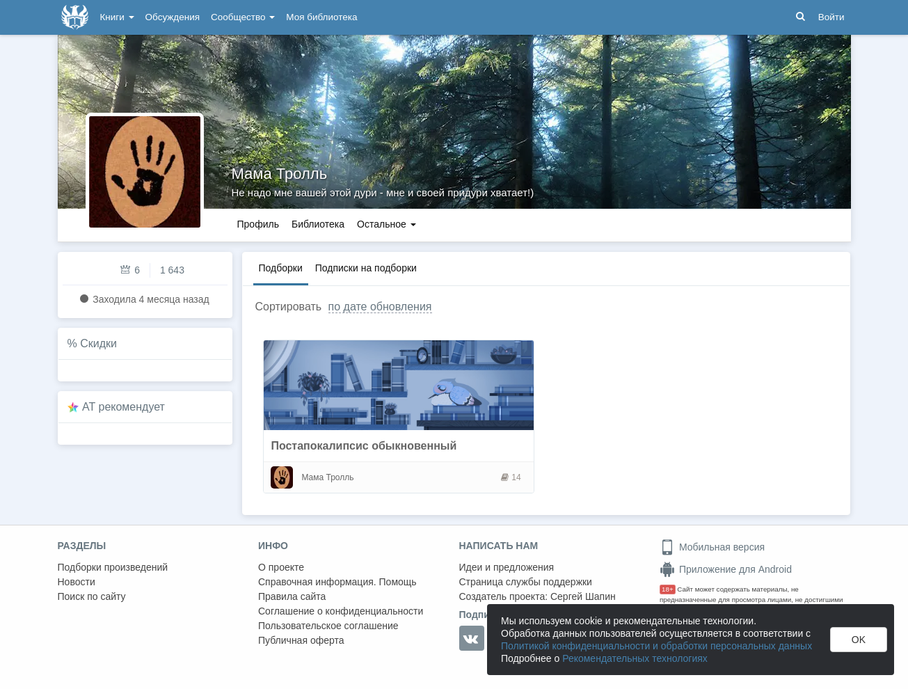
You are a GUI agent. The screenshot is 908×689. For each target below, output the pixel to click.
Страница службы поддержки (525, 581)
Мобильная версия (712, 547)
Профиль (258, 224)
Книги (117, 17)
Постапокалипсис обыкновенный (363, 446)
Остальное (386, 224)
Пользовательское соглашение (328, 625)
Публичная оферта (301, 640)
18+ (668, 589)
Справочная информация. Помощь (337, 581)
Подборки (281, 268)
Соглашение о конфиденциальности (340, 611)
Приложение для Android (726, 569)
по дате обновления (380, 306)
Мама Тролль (280, 173)
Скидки (98, 343)
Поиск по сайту (92, 596)
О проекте (281, 567)
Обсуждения (172, 17)
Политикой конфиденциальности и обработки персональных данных (656, 645)
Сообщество (243, 17)
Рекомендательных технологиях (635, 658)
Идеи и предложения (507, 567)
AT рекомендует (123, 407)
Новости (76, 581)
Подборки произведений (113, 567)
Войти (831, 17)
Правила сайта (292, 596)
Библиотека (318, 224)
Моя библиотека (321, 17)
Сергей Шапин (583, 596)
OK (859, 639)
